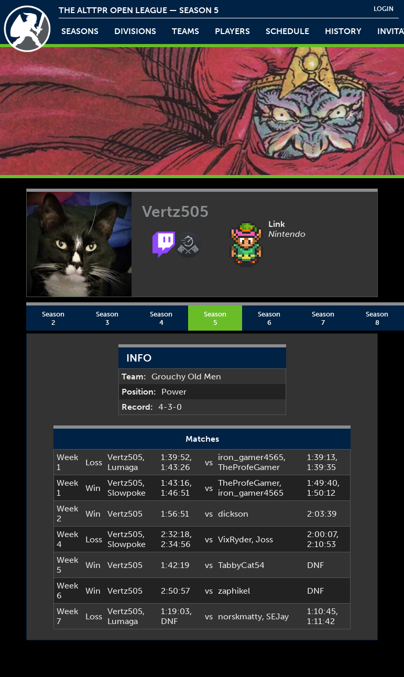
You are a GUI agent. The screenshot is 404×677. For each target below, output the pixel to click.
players (232, 31)
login (384, 9)
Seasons (80, 31)
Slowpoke (126, 493)
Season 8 (377, 318)
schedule (287, 31)
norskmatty (240, 616)
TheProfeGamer (249, 467)
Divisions (135, 31)
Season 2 (53, 318)
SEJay (277, 616)
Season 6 (269, 318)
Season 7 (323, 318)
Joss (264, 539)
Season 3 (107, 318)
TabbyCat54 (241, 565)
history (343, 31)
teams (185, 31)
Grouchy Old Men (186, 376)
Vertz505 (125, 457)
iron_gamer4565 (250, 457)
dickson (233, 514)
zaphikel (234, 591)
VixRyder (235, 539)
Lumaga (122, 467)
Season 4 (161, 318)
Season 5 (215, 318)
